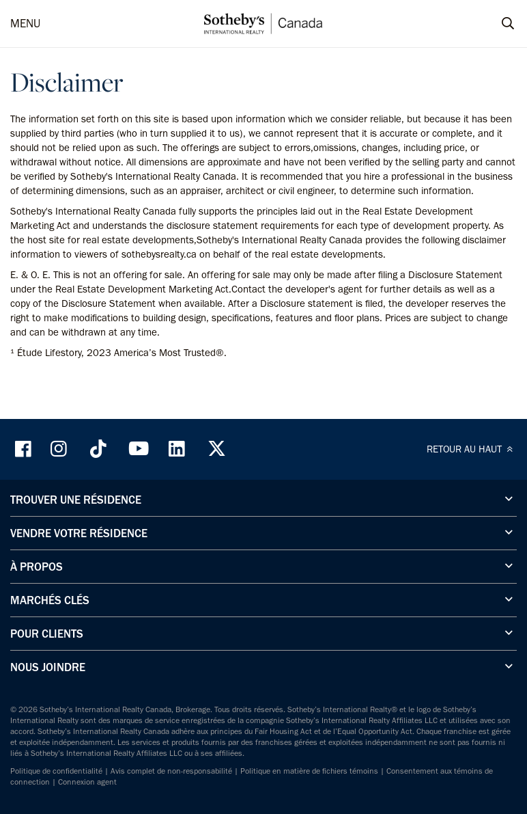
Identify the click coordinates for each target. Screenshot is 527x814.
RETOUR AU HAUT (472, 449)
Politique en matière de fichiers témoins (309, 771)
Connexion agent (87, 782)
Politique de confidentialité (56, 771)
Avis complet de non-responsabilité (171, 771)
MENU (25, 23)
